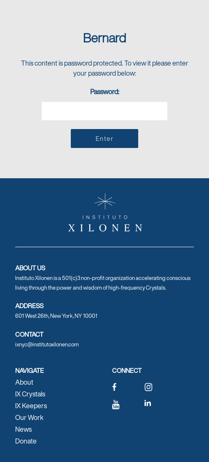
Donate (26, 441)
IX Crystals (30, 394)
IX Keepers (31, 406)
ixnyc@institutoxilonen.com (47, 344)
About (24, 382)
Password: (104, 104)
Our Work (29, 417)
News (23, 429)
